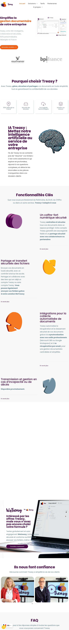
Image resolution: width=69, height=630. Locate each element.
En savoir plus (44, 266)
